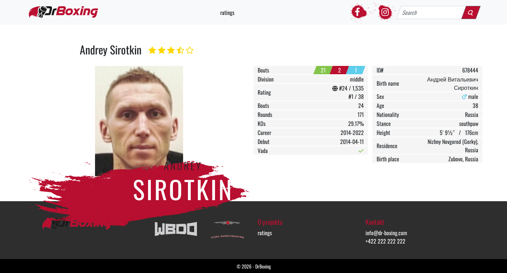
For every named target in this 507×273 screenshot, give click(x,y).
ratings (227, 12)
